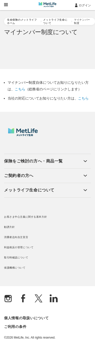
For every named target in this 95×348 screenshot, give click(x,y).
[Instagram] (8, 299)
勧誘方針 (9, 227)
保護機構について (15, 267)
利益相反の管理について (18, 247)
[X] (38, 299)
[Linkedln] (54, 299)
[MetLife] (23, 135)
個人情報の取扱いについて (26, 318)
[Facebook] (23, 299)
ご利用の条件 (15, 327)
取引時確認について (16, 257)
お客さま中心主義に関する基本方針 (25, 216)
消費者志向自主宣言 (16, 237)
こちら (20, 89)
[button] (45, 161)
